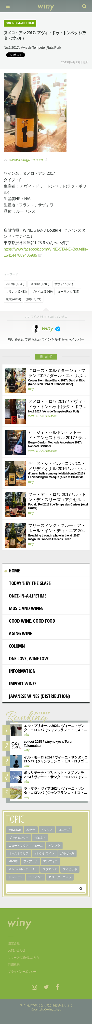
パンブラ (54, 845)
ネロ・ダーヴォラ (60, 877)
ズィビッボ (70, 869)
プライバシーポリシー (22, 971)
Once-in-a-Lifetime (25, 595)
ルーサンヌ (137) (68, 291)
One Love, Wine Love (26, 658)
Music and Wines (23, 608)
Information (19, 671)
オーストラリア (18, 853)
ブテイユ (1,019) (42, 291)
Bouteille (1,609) (39, 284)
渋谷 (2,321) (33, 299)
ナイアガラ (35, 877)
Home (12, 570)
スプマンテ (50, 869)
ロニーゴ (63, 830)
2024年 (30, 830)
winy (31, 389)
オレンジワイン (44, 853)
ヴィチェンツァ (18, 837)
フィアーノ (30, 861)
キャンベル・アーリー (23, 869)
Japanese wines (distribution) (37, 696)
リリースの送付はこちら (23, 957)
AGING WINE (18, 633)
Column (14, 646)
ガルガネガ (67, 853)
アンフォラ (50, 861)
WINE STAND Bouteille (42, 416)
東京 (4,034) (13, 299)
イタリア (47, 830)
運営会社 (13, 943)
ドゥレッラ (16, 877)
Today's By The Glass (27, 583)
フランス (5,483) (16, 291)
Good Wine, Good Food (29, 620)
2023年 (13, 861)
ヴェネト (40, 837)
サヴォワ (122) (63, 284)
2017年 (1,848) (15, 284)
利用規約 (13, 964)
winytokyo (15, 830)
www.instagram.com (26, 160)
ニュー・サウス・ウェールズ (27, 845)
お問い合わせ (16, 950)
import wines (20, 683)
